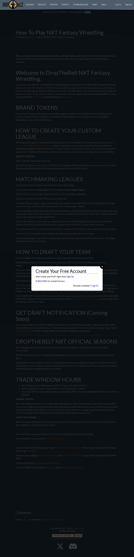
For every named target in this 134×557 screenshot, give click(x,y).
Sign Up (128, 4)
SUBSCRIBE (41, 281)
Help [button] (104, 4)
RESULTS (42, 4)
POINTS (65, 4)
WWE (94, 4)
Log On (118, 4)
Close (102, 266)
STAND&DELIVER (80, 4)
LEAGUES (30, 4)
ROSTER (53, 4)
